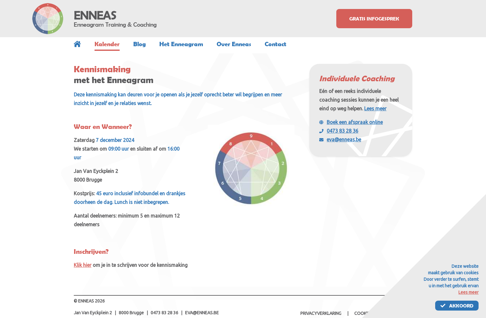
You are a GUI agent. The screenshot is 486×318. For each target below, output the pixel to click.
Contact (275, 44)
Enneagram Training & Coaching (115, 24)
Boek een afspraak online (355, 122)
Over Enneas (234, 44)
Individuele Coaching (357, 78)
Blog (139, 44)
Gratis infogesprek (374, 18)
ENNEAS (95, 15)
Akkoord (456, 305)
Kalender (107, 44)
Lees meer (375, 108)
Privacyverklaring (320, 313)
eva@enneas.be (344, 139)
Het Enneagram (181, 44)
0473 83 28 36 (342, 131)
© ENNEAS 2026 (89, 300)
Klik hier (82, 265)
